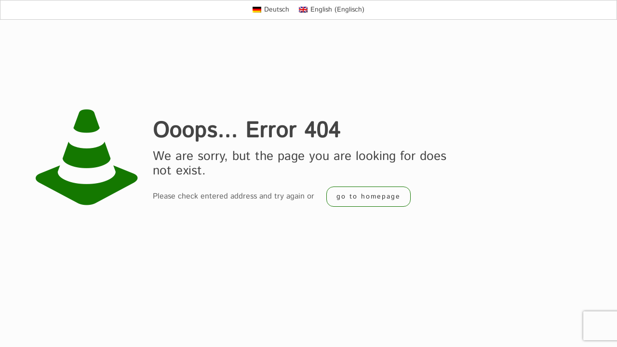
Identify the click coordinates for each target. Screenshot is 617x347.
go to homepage (368, 196)
